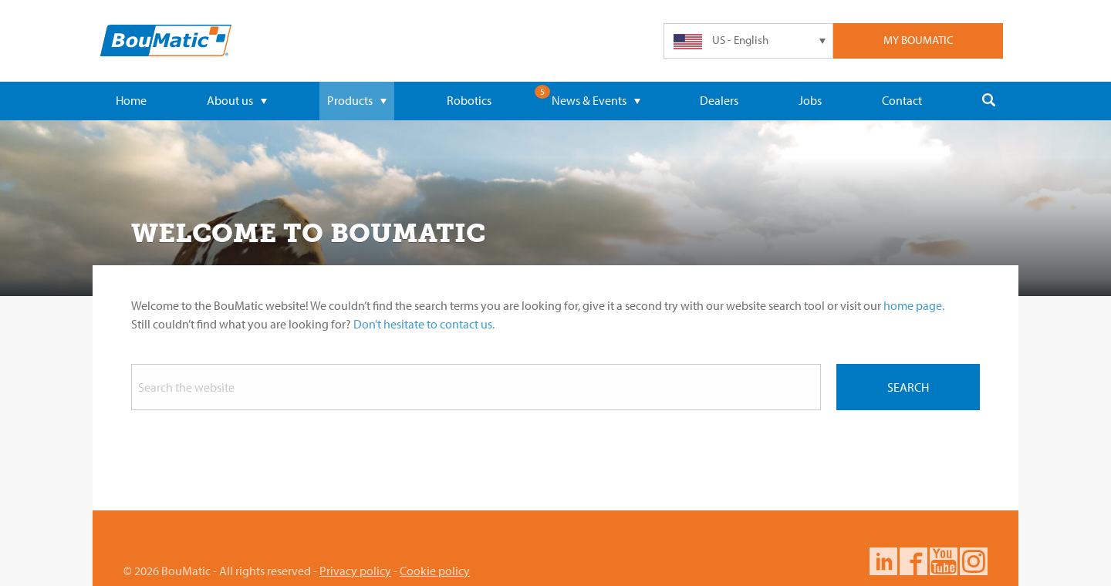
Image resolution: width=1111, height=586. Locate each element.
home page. (913, 305)
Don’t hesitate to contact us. (424, 324)
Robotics (469, 100)
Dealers (719, 100)
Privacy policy (355, 570)
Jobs (810, 100)
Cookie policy (435, 570)
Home (131, 100)
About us (237, 100)
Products (357, 100)
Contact (902, 100)
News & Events (596, 100)
